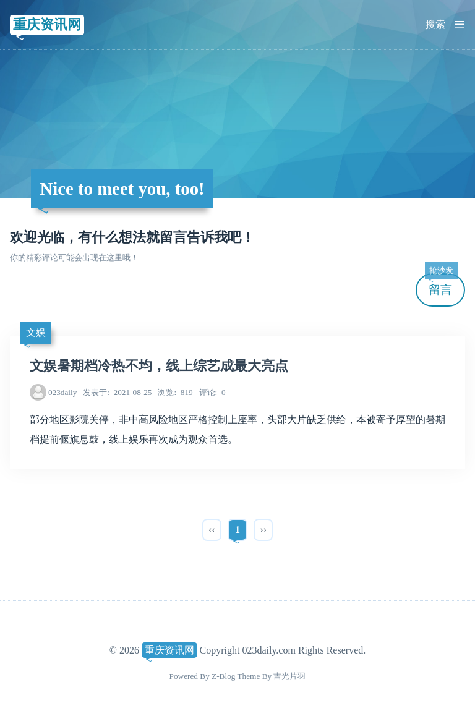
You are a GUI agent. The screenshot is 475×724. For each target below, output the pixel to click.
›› (263, 529)
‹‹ (211, 529)
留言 (441, 284)
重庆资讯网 (47, 24)
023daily (62, 392)
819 (175, 392)
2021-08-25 (117, 392)
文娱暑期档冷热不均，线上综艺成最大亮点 (159, 366)
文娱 (36, 332)
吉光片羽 (289, 676)
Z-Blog (223, 676)
